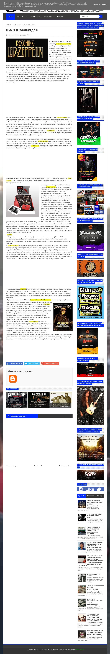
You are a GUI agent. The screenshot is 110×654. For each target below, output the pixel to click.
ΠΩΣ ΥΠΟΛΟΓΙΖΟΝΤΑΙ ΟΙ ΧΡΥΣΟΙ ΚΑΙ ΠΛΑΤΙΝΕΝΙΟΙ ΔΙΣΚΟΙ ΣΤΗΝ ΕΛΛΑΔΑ (95, 632)
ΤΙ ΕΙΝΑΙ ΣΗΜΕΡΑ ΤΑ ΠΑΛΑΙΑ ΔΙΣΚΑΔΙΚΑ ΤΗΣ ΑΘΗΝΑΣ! (95, 502)
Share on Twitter (31, 363)
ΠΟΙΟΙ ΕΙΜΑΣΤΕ (22, 16)
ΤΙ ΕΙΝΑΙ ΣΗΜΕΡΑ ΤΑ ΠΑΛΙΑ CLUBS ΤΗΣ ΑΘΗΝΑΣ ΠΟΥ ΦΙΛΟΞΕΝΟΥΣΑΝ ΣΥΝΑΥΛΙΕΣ (93, 531)
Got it (104, 5)
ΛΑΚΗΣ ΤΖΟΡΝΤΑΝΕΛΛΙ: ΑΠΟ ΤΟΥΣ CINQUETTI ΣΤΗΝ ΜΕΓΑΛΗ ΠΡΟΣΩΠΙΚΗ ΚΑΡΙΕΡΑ (95, 545)
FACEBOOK (60, 16)
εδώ (21, 183)
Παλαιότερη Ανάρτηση (65, 466)
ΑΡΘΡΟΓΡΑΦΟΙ (36, 16)
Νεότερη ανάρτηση (11, 466)
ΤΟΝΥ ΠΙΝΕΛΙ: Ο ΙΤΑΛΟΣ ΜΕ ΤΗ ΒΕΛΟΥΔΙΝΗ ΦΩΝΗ (95, 515)
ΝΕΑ (30, 35)
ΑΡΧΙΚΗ (10, 16)
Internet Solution (79, 649)
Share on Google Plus (49, 363)
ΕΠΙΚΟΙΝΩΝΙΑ (49, 16)
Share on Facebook (14, 363)
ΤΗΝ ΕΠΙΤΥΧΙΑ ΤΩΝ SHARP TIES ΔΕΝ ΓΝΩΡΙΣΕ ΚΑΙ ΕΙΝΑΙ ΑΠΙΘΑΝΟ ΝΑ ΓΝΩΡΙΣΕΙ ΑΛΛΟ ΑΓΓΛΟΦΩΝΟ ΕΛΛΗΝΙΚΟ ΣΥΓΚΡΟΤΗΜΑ (95, 618)
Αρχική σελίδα (38, 466)
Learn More (96, 5)
